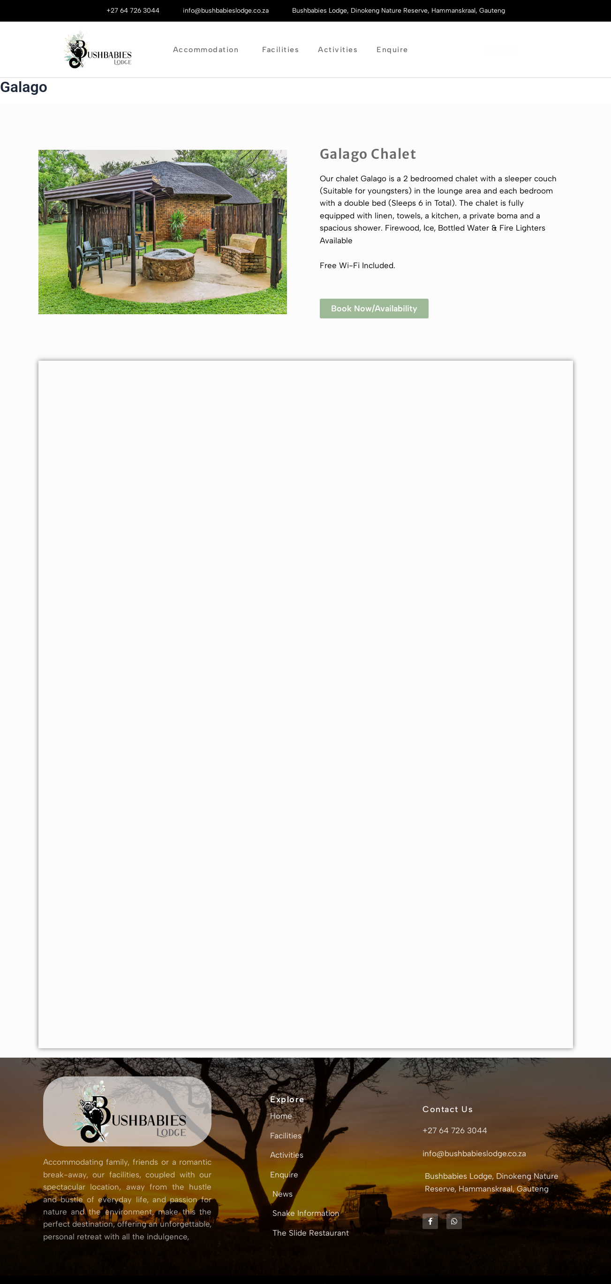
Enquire (395, 49)
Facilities (280, 49)
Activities (338, 49)
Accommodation (208, 49)
